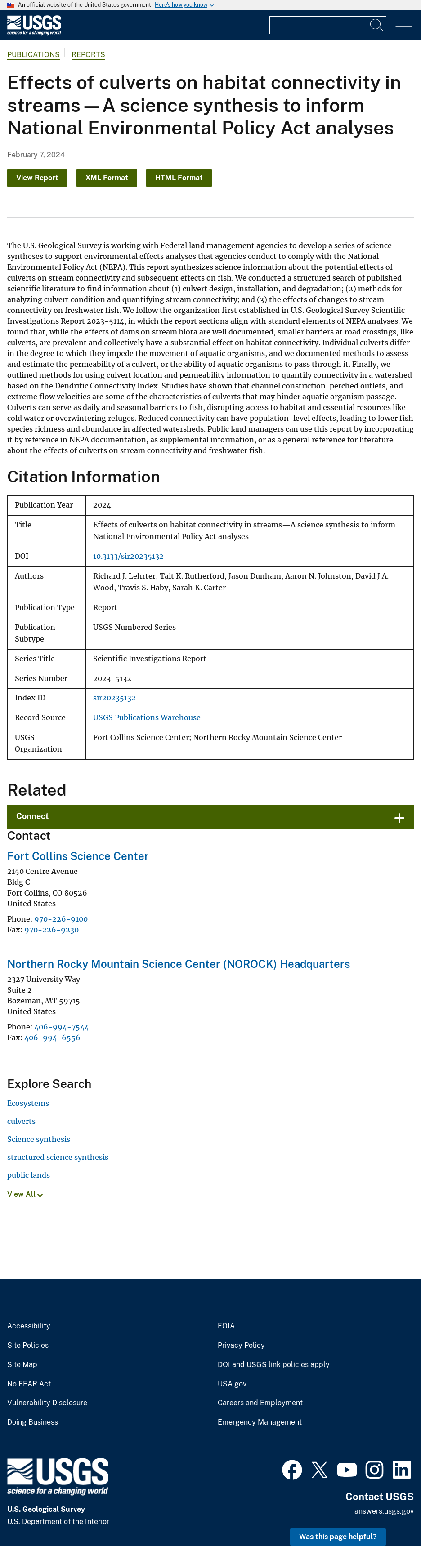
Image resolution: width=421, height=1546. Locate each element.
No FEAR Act (29, 1384)
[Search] (377, 25)
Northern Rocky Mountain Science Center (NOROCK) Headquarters (178, 964)
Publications (33, 54)
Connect (32, 816)
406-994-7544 (61, 1026)
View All (25, 1194)
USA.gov (232, 1384)
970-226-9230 (51, 929)
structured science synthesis (57, 1157)
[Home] (34, 33)
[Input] (327, 25)
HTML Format (179, 178)
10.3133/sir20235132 (128, 556)
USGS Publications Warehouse (147, 717)
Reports (88, 54)
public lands (28, 1175)
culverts (21, 1121)
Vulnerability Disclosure (47, 1403)
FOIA (226, 1326)
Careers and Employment (260, 1403)
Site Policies (28, 1345)
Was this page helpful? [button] (338, 1537)
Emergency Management (260, 1422)
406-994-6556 (52, 1037)
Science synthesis (38, 1139)
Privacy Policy (241, 1345)
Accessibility (28, 1326)
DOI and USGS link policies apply (274, 1365)
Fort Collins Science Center (78, 856)
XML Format (106, 178)
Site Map (22, 1365)
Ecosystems (28, 1103)
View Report (37, 178)
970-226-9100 (61, 918)
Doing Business (32, 1422)
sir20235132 (114, 698)
